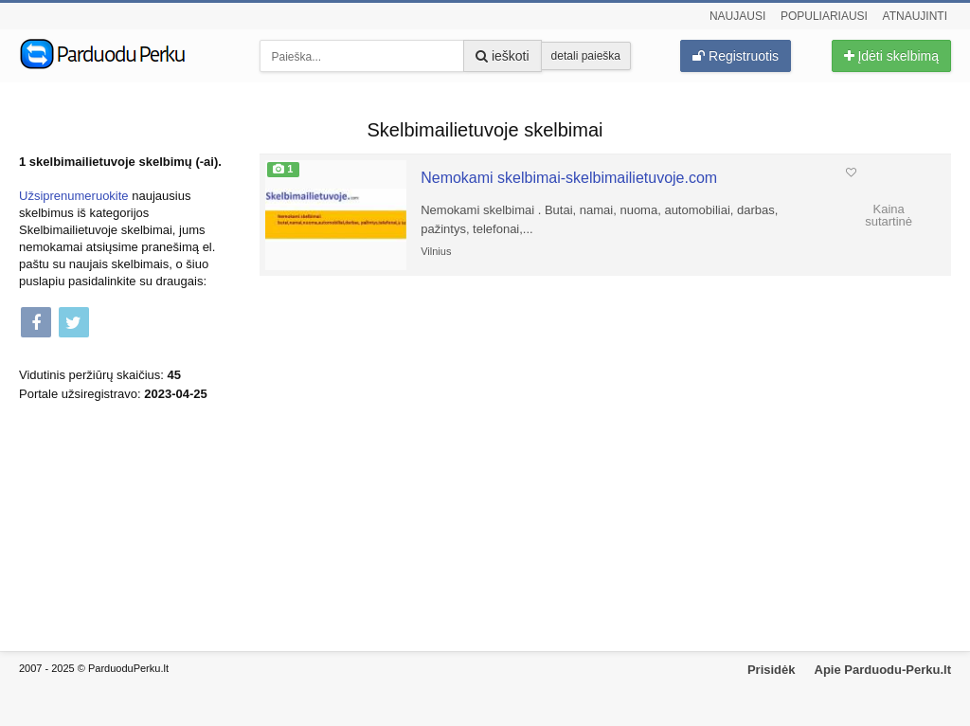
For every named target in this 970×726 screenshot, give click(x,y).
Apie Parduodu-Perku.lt (883, 669)
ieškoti (503, 56)
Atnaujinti (915, 16)
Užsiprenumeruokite (74, 196)
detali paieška (585, 56)
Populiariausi (824, 16)
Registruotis (735, 56)
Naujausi (737, 16)
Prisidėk (771, 669)
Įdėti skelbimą (891, 56)
